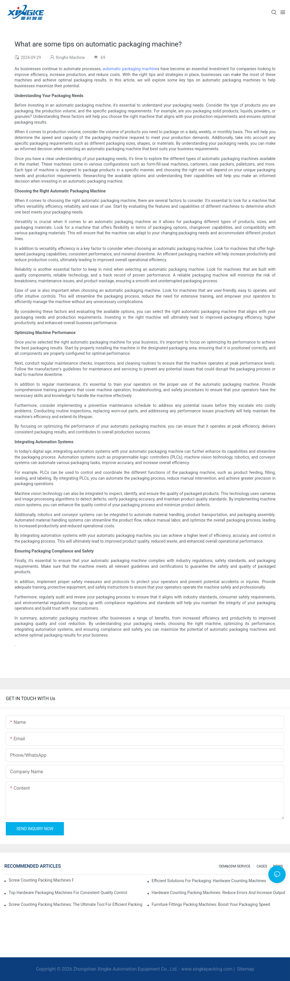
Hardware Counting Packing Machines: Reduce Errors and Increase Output (218, 892)
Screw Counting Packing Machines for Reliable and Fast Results (41, 880)
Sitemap (245, 969)
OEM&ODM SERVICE (234, 866)
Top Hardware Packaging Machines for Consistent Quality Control (68, 892)
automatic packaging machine (130, 68)
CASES (261, 866)
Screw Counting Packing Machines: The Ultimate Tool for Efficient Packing (75, 904)
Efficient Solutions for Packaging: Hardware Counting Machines (209, 880)
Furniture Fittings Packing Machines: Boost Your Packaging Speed (211, 904)
